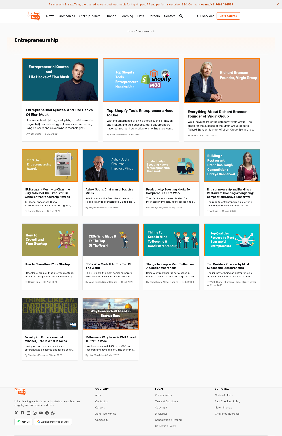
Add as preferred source (53, 421)
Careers (154, 16)
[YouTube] (41, 413)
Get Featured (228, 16)
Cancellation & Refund (168, 419)
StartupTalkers (90, 16)
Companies (67, 16)
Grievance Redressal (227, 413)
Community (101, 419)
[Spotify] (47, 413)
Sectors (170, 16)
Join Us (24, 421)
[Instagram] (35, 413)
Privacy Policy (163, 395)
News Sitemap (223, 407)
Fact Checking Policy (227, 401)
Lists (140, 16)
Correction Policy (165, 425)
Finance (110, 16)
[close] (278, 4)
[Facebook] (22, 413)
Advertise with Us (105, 413)
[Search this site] (181, 16)
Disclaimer (161, 413)
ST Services (205, 16)
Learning (127, 16)
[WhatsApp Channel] (53, 413)
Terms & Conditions (166, 401)
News (50, 16)
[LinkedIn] (28, 413)
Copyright (161, 407)
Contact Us (102, 401)
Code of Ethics (224, 395)
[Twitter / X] (16, 413)
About (98, 395)
